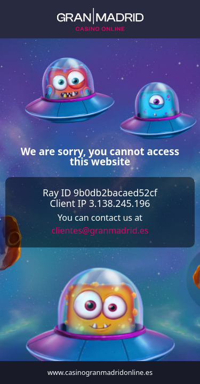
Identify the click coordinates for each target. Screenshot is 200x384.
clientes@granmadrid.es (99, 230)
